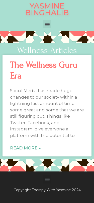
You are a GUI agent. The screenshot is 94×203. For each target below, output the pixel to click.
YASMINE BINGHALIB (47, 9)
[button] (47, 24)
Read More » (25, 147)
